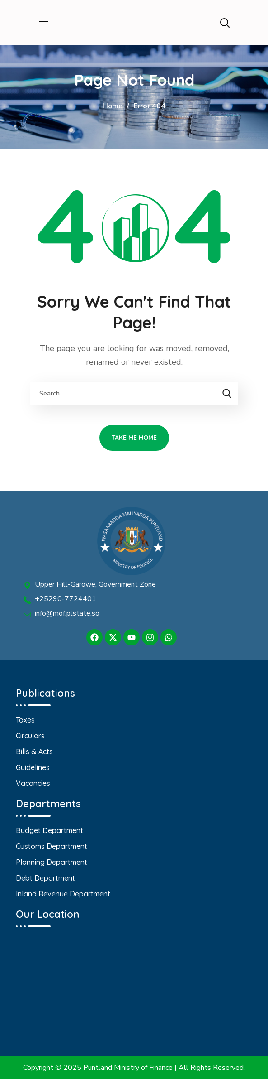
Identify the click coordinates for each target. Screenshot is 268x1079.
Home (112, 106)
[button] (224, 22)
